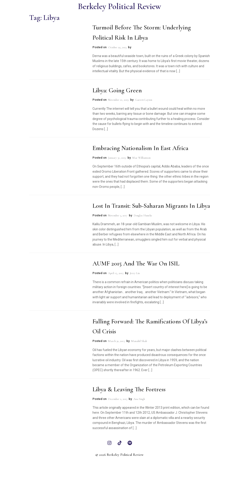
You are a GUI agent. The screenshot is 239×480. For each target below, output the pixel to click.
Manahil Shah (139, 341)
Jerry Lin (135, 273)
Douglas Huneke (143, 215)
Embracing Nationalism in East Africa (140, 148)
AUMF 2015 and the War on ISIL (135, 263)
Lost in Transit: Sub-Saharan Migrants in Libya (151, 206)
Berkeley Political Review (119, 6)
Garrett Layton (143, 100)
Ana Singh (139, 399)
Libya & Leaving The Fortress (129, 389)
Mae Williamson (141, 158)
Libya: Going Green (117, 90)
